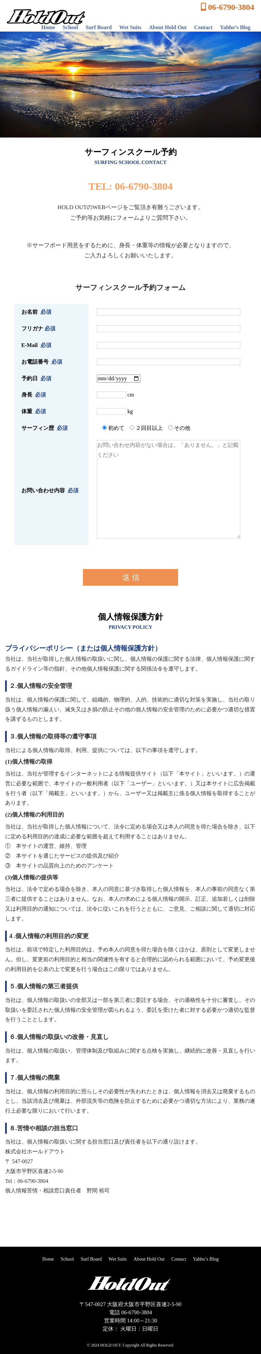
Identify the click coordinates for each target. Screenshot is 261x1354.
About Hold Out (168, 27)
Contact (203, 27)
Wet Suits (130, 27)
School (70, 27)
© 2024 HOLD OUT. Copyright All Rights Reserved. (130, 1345)
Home (48, 27)
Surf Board (99, 27)
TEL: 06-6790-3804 (130, 186)
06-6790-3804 (227, 7)
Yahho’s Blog (235, 27)
